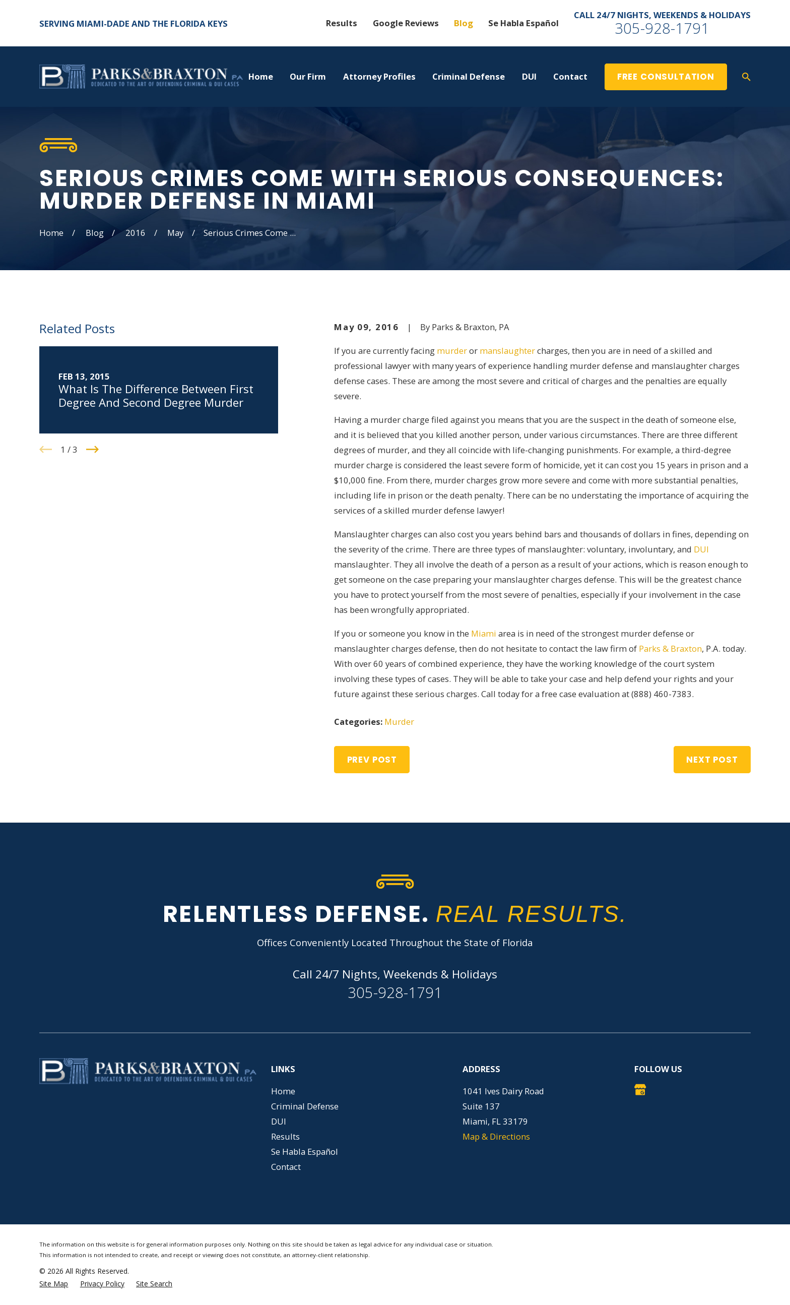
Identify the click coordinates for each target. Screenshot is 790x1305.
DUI (701, 549)
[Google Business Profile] (640, 1089)
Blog (463, 23)
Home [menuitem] (260, 76)
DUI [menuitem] (529, 76)
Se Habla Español (523, 23)
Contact (286, 1166)
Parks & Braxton (670, 648)
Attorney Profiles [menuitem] (379, 76)
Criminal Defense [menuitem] (468, 76)
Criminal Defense (305, 1106)
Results (341, 23)
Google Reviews (406, 23)
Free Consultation (665, 77)
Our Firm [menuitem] (308, 76)
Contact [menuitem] (570, 76)
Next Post (712, 760)
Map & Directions (496, 1136)
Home (283, 1091)
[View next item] (92, 449)
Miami (483, 633)
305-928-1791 (662, 28)
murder (452, 350)
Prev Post (372, 760)
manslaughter (507, 350)
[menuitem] (53, 1283)
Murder (399, 721)
